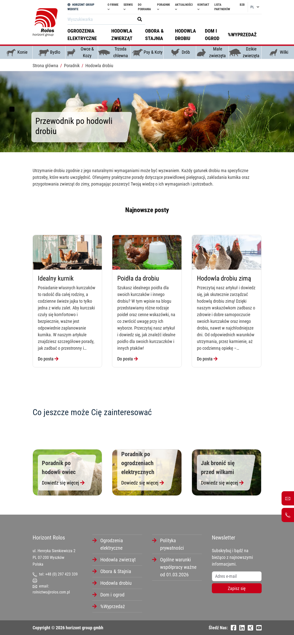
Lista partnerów (222, 7)
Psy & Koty (147, 52)
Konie (16, 52)
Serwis (128, 7)
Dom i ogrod (212, 34)
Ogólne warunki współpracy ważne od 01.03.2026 (178, 567)
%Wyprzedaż (242, 35)
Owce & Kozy (79, 52)
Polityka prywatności (172, 544)
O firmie (113, 7)
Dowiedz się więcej (63, 483)
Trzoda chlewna (113, 52)
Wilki (277, 52)
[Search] (99, 19)
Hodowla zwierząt (121, 34)
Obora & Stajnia (154, 34)
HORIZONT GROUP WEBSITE (80, 7)
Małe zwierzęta (211, 52)
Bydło (49, 52)
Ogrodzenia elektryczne (82, 34)
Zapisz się (236, 588)
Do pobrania (144, 7)
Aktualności (184, 7)
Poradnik (163, 7)
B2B (242, 4)
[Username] (237, 576)
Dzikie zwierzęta (244, 52)
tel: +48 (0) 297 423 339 (55, 574)
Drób (179, 52)
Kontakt (203, 7)
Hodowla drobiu (185, 34)
